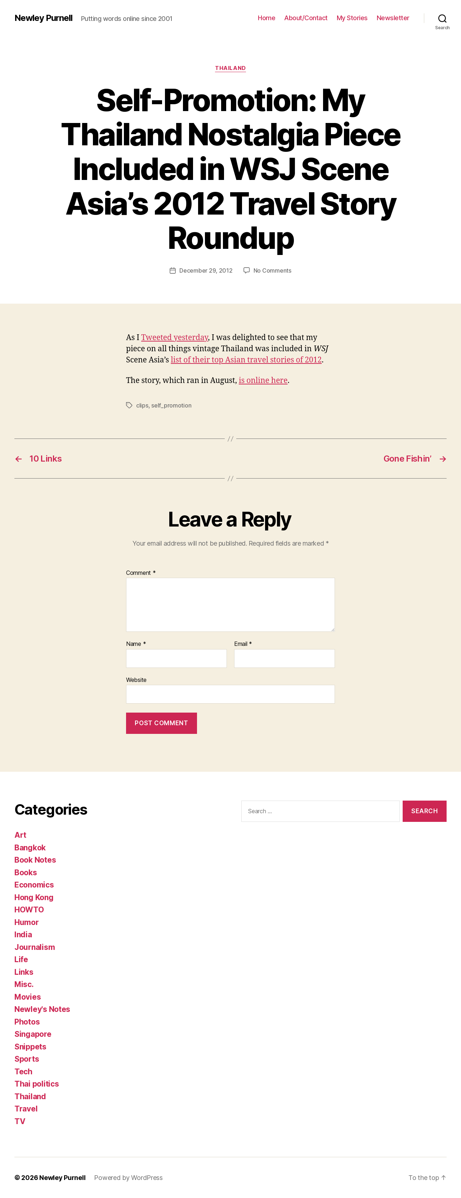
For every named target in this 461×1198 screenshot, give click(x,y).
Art (20, 835)
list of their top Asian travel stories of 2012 (246, 360)
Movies (27, 996)
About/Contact (306, 18)
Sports (26, 1058)
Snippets (30, 1046)
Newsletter (393, 18)
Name (136, 644)
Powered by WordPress (128, 1177)
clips (142, 405)
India (23, 934)
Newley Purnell (43, 18)
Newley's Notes (42, 1009)
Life (21, 959)
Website (136, 679)
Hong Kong (34, 897)
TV (19, 1121)
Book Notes (35, 859)
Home (266, 18)
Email (243, 644)
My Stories (352, 18)
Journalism (34, 947)
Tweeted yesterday (174, 338)
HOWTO (29, 909)
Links (23, 972)
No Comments (272, 270)
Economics (34, 884)
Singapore (33, 1034)
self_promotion (171, 405)
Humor (26, 922)
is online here (263, 381)
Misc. (24, 984)
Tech (23, 1071)
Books (25, 872)
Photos (27, 1021)
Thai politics (36, 1083)
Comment (141, 573)
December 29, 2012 (205, 270)
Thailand (230, 68)
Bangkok (30, 847)
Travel (25, 1108)
